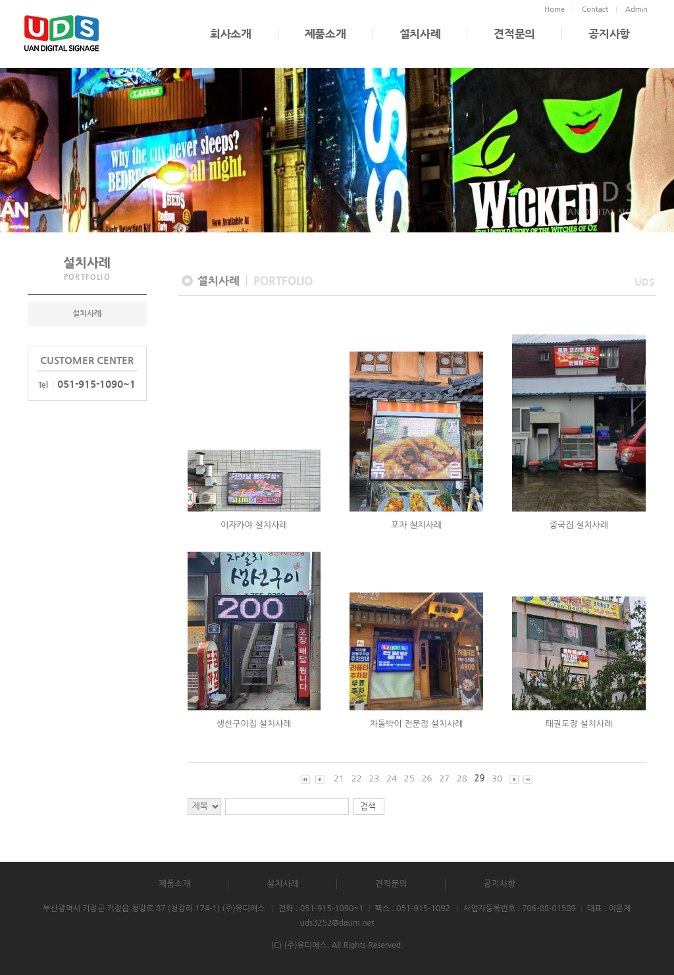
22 (356, 778)
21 (339, 778)
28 (462, 778)
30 (497, 778)
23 (374, 778)
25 (409, 778)
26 (427, 778)
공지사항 (609, 34)
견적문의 (514, 34)
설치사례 (420, 34)
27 (444, 778)
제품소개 (325, 34)
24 (391, 778)
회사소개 (230, 34)
